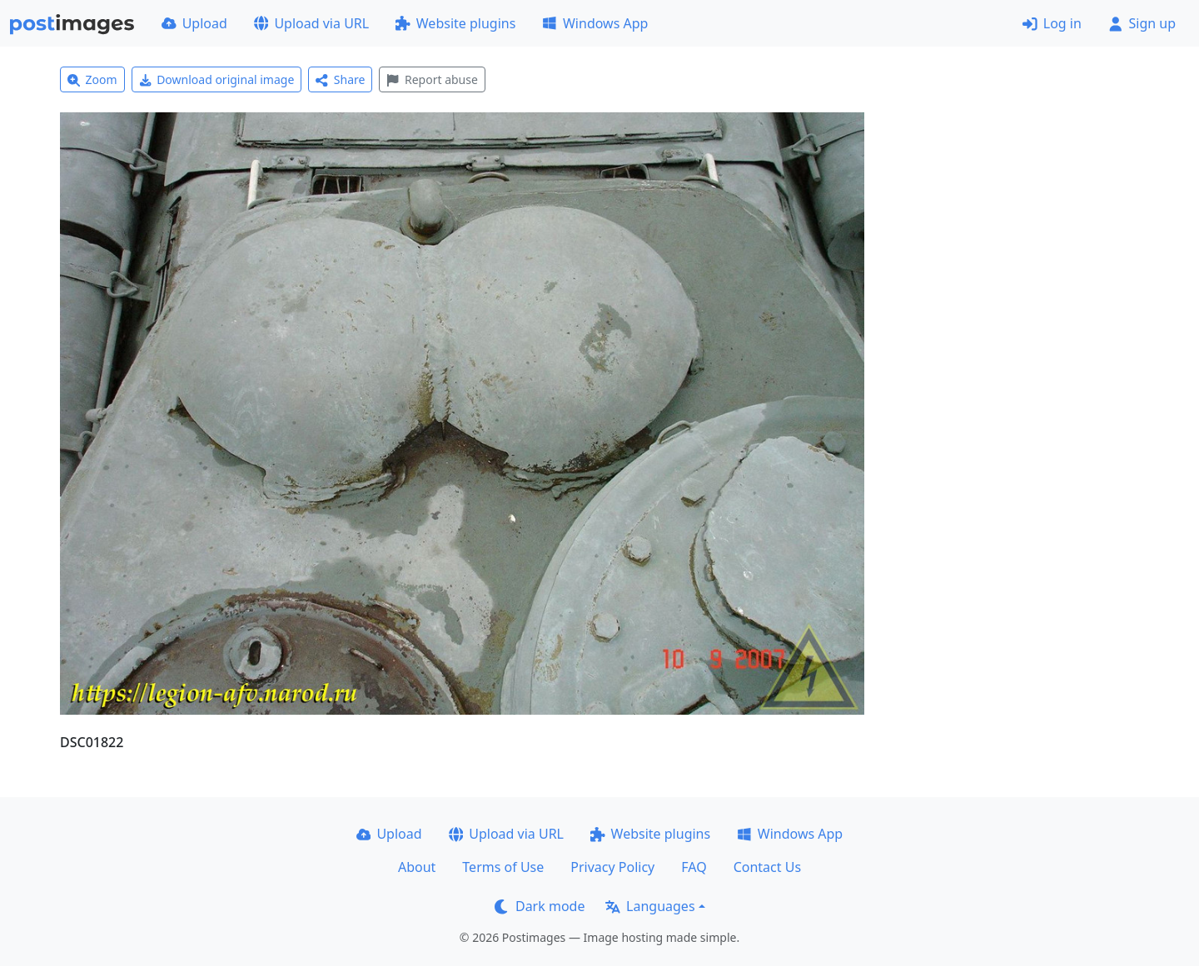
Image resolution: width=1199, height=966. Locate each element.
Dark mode (540, 906)
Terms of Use (503, 867)
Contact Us (767, 867)
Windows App (595, 23)
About (416, 867)
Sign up (1142, 23)
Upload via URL (311, 23)
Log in (1052, 23)
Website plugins (455, 23)
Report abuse (431, 79)
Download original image (217, 79)
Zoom (92, 79)
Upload (194, 23)
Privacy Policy (612, 867)
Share (340, 79)
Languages (649, 906)
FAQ (693, 867)
